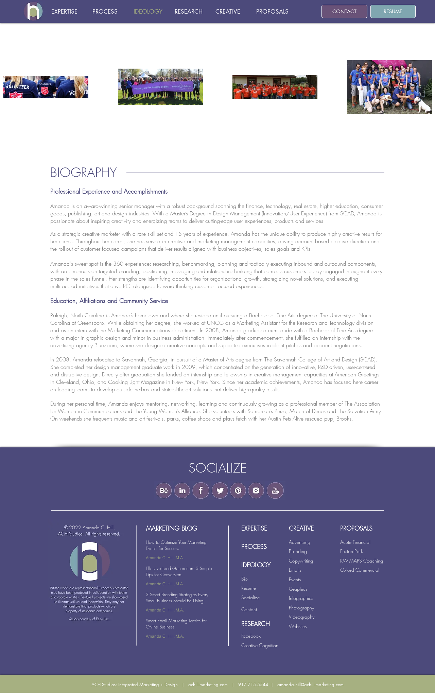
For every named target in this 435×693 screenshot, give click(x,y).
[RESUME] (393, 11)
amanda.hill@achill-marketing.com (310, 684)
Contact (249, 609)
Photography (301, 607)
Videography (301, 617)
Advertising (299, 542)
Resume (248, 588)
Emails (295, 570)
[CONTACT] (344, 11)
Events (295, 579)
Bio (244, 578)
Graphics (298, 589)
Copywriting (301, 560)
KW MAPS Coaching (361, 560)
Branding (298, 551)
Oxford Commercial (359, 570)
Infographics (301, 598)
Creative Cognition (259, 645)
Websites (298, 626)
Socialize (250, 597)
